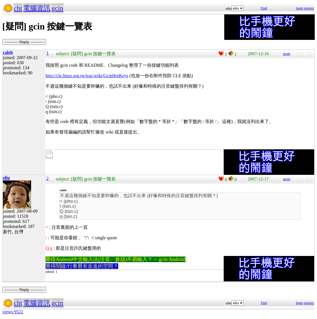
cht (18, 8)
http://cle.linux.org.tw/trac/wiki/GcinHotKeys (87, 75)
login (299, 8)
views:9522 (12, 311)
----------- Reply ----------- (24, 42)
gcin (57, 8)
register (309, 8)
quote (286, 54)
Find (264, 8)
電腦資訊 (36, 8)
